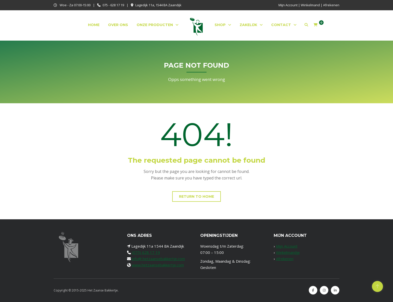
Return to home (196, 196)
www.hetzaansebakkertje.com (158, 264)
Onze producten (155, 25)
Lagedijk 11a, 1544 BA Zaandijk (158, 5)
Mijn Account (288, 5)
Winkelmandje (288, 252)
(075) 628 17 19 (146, 252)
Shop (220, 25)
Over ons (118, 25)
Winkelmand (310, 5)
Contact (281, 25)
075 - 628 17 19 (113, 5)
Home (94, 25)
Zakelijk (248, 25)
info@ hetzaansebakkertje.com (158, 258)
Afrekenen (331, 5)
